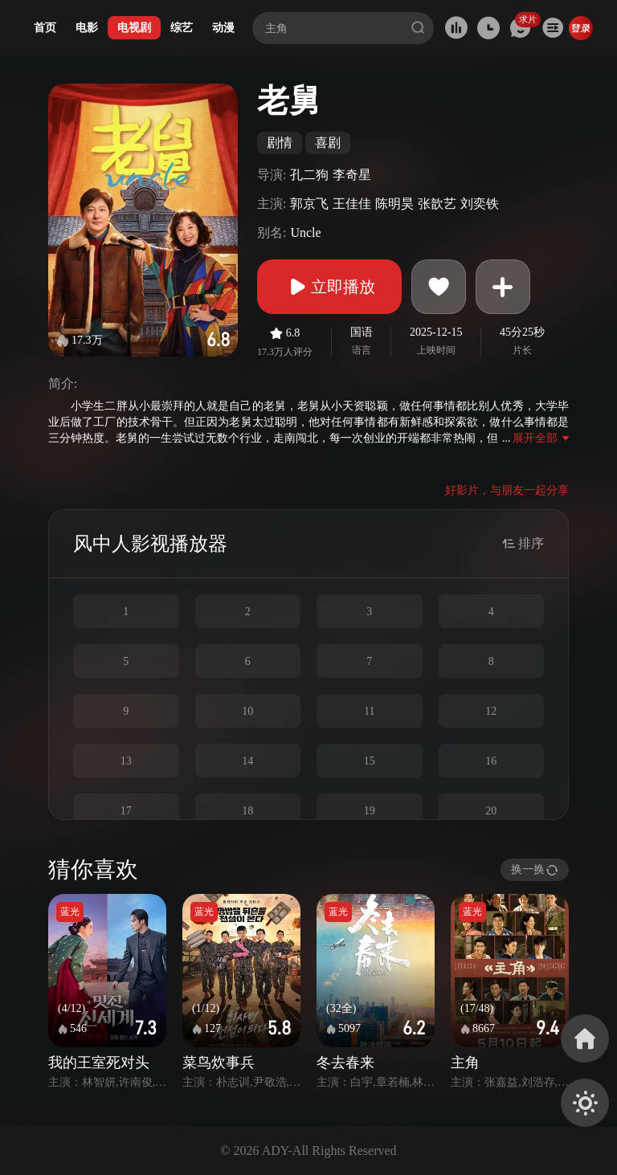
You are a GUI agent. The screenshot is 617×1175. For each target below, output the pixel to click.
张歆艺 (437, 203)
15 (369, 761)
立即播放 (329, 286)
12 (490, 711)
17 (126, 811)
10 (247, 711)
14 (247, 761)
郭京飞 (309, 203)
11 (369, 711)
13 (126, 761)
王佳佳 (352, 203)
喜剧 (328, 142)
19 (369, 811)
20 (490, 811)
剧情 (279, 142)
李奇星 (352, 175)
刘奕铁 (479, 203)
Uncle (305, 232)
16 (490, 761)
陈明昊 (394, 203)
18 (247, 811)
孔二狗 (309, 175)
